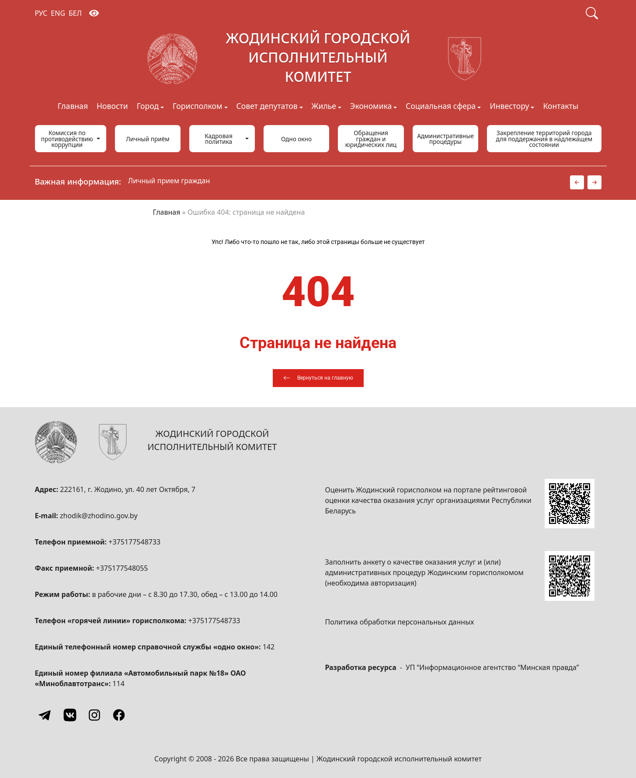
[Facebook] (118, 715)
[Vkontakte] (69, 715)
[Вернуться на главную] (318, 378)
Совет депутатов (267, 106)
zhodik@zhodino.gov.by (99, 515)
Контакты (560, 106)
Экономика (371, 106)
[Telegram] (45, 715)
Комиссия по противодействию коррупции (67, 139)
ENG (58, 13)
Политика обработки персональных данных (399, 622)
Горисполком (197, 106)
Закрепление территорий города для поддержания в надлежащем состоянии (544, 139)
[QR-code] (569, 504)
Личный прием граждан (169, 180)
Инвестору (509, 106)
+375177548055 (122, 568)
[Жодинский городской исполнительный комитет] (318, 59)
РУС (41, 13)
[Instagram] (94, 715)
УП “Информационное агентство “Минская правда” (492, 667)
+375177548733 (134, 542)
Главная (73, 106)
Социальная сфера (441, 106)
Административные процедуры (445, 139)
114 (118, 683)
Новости (112, 106)
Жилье (324, 106)
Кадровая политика (219, 139)
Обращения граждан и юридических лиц (370, 139)
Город (148, 106)
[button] (577, 182)
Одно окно (296, 139)
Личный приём (147, 139)
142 (269, 647)
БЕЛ (75, 13)
